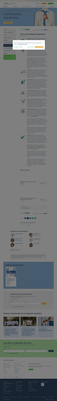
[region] (29, 45)
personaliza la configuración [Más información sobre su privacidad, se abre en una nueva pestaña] (22, 44)
